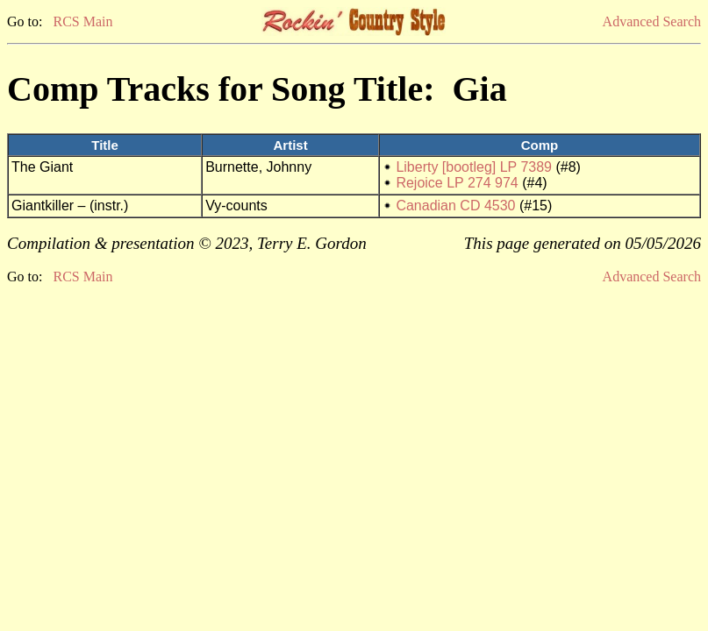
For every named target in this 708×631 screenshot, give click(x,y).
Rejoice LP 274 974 (457, 182)
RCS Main (82, 21)
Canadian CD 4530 (455, 205)
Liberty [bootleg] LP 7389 (474, 167)
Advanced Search (652, 21)
